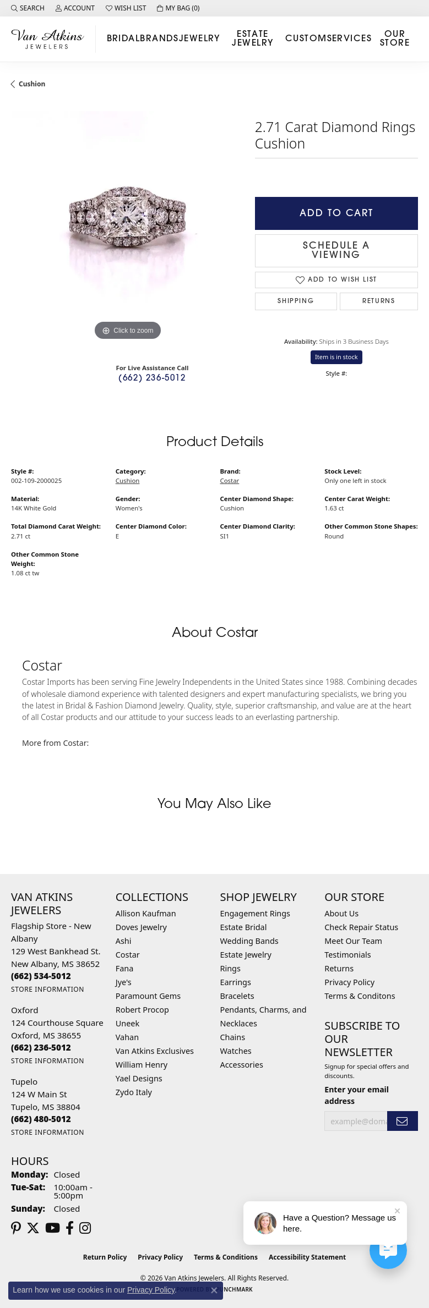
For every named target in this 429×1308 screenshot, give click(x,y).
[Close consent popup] (214, 1290)
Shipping (296, 301)
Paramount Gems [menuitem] (148, 996)
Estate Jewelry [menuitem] (245, 954)
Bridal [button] (123, 39)
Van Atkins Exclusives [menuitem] (155, 1051)
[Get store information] (47, 989)
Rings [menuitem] (230, 968)
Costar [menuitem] (128, 954)
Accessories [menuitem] (241, 1064)
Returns (378, 301)
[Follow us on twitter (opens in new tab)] (33, 1228)
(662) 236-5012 (152, 379)
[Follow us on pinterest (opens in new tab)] (16, 1228)
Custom (306, 39)
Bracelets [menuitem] (237, 996)
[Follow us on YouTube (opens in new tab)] (52, 1228)
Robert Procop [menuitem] (142, 1009)
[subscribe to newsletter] (402, 1121)
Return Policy (105, 1257)
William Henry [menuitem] (141, 1064)
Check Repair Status (361, 927)
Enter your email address (356, 1095)
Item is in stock (336, 357)
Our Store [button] (395, 39)
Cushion (32, 84)
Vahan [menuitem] (127, 1037)
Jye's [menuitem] (124, 982)
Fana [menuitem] (125, 968)
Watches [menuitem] (236, 1051)
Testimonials (347, 954)
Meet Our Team (353, 941)
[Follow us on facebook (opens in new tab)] (70, 1228)
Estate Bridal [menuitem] (243, 927)
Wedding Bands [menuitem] (249, 941)
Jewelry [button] (199, 39)
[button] (28, 8)
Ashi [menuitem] (124, 941)
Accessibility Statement (307, 1257)
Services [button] (349, 39)
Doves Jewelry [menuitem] (141, 927)
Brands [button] (159, 39)
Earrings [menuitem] (235, 982)
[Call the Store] (41, 975)
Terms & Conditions (226, 1257)
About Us (341, 913)
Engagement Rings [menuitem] (255, 913)
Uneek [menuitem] (127, 1023)
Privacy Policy (349, 982)
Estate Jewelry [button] (252, 39)
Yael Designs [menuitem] (139, 1078)
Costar (230, 480)
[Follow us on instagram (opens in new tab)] (85, 1228)
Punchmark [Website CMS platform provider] (234, 1289)
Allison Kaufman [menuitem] (146, 913)
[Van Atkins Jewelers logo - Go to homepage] (51, 38)
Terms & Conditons (359, 996)
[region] (127, 227)
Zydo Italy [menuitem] (134, 1092)
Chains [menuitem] (233, 1037)
